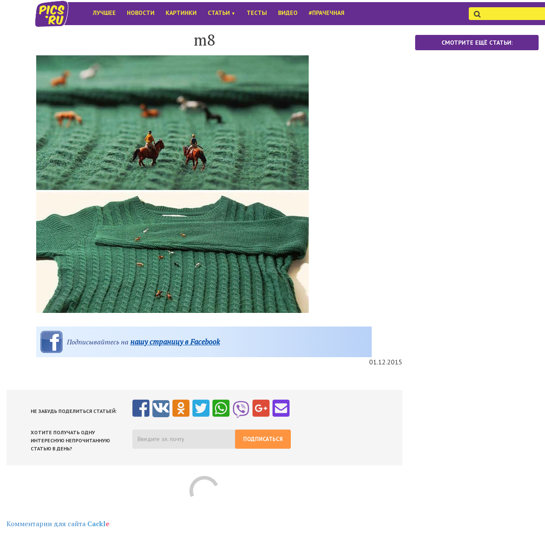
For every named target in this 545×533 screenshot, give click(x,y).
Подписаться (263, 439)
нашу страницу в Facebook (175, 342)
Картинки (181, 13)
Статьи (221, 13)
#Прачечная (326, 13)
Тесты (257, 13)
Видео (288, 13)
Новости (141, 13)
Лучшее (104, 13)
